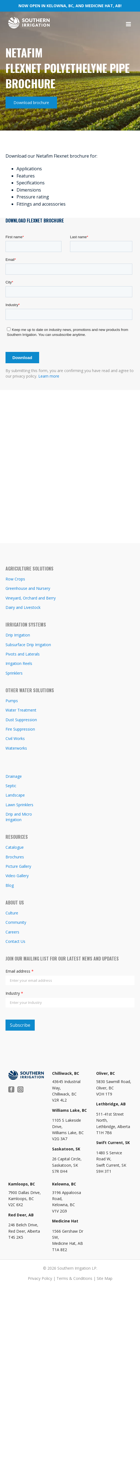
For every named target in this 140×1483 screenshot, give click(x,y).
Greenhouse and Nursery (28, 588)
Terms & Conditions (74, 1278)
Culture (12, 913)
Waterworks (16, 748)
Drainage (14, 776)
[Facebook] (11, 1089)
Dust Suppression (21, 719)
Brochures (15, 856)
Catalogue (15, 847)
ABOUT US (15, 902)
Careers (12, 932)
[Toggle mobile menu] (129, 24)
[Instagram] (20, 1089)
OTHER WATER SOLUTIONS (30, 690)
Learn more (48, 376)
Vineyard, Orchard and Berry (31, 598)
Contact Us (15, 941)
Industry (14, 993)
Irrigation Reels (19, 663)
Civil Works (15, 738)
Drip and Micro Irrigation (19, 816)
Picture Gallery (18, 866)
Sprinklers (14, 673)
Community (16, 922)
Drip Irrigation (18, 635)
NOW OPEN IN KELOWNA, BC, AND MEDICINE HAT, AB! (70, 5)
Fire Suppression (20, 729)
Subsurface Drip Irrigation (28, 644)
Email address (20, 971)
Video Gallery (17, 875)
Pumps (12, 700)
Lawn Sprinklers (19, 804)
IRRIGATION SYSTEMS (26, 624)
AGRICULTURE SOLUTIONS (29, 568)
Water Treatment (21, 710)
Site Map (104, 1278)
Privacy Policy (40, 1278)
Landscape (15, 795)
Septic (11, 785)
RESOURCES (17, 837)
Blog (10, 885)
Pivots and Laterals (23, 654)
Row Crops (15, 579)
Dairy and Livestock (23, 607)
